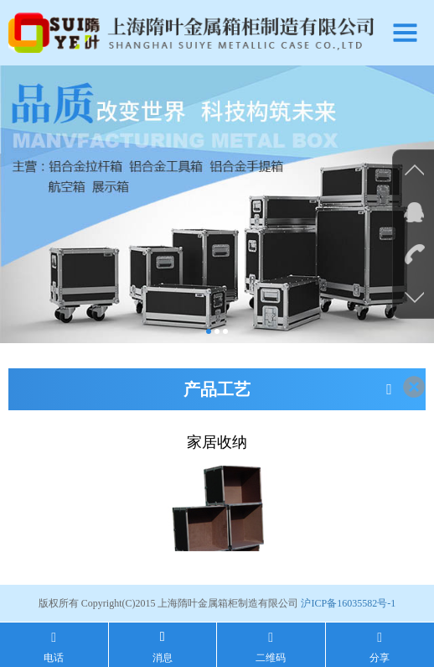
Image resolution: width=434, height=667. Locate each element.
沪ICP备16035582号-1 (348, 603)
